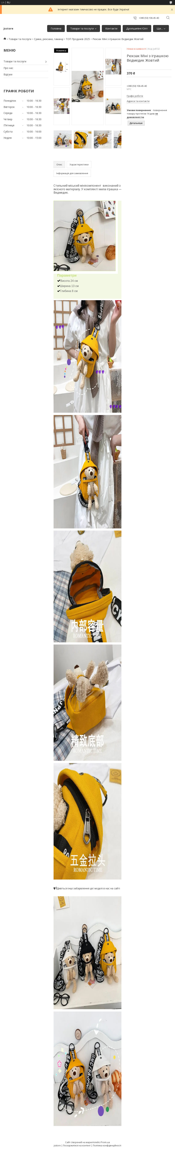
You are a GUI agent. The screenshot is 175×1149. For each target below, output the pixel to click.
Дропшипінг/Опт (137, 28)
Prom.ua (105, 1142)
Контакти (111, 28)
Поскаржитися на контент (77, 1145)
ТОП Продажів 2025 (78, 39)
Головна (56, 28)
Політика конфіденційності (107, 1145)
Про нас (8, 68)
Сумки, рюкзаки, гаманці (48, 39)
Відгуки (8, 74)
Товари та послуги (82, 28)
